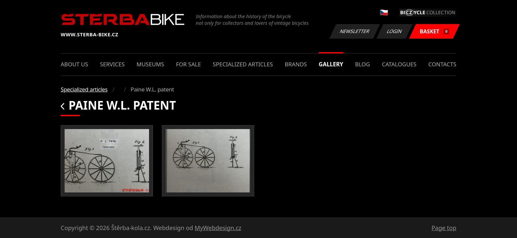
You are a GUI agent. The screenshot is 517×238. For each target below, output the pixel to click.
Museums (150, 64)
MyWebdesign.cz (218, 228)
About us (74, 64)
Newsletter (354, 31)
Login (395, 31)
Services (112, 64)
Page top (444, 228)
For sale (188, 64)
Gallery (331, 64)
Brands (296, 64)
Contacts (442, 64)
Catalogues (399, 64)
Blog (362, 64)
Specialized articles (243, 64)
